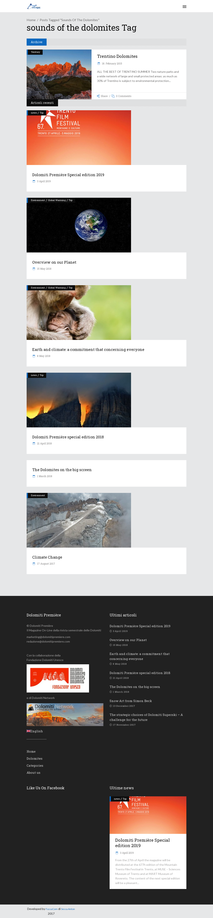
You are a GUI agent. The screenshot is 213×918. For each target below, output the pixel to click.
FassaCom (52, 909)
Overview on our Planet (54, 262)
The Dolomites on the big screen (62, 469)
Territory (35, 51)
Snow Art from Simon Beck (131, 701)
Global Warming (57, 200)
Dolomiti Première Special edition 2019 (68, 174)
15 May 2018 (43, 268)
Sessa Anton (68, 909)
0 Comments (123, 96)
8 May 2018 (43, 356)
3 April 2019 (43, 181)
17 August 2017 (45, 563)
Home (31, 20)
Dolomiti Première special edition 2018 (68, 436)
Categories (35, 765)
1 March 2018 (44, 476)
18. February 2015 (111, 63)
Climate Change (47, 557)
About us (33, 772)
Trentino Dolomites (117, 56)
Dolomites (34, 758)
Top (41, 112)
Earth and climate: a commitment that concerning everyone (88, 349)
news (34, 112)
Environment (38, 200)
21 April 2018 (44, 443)
